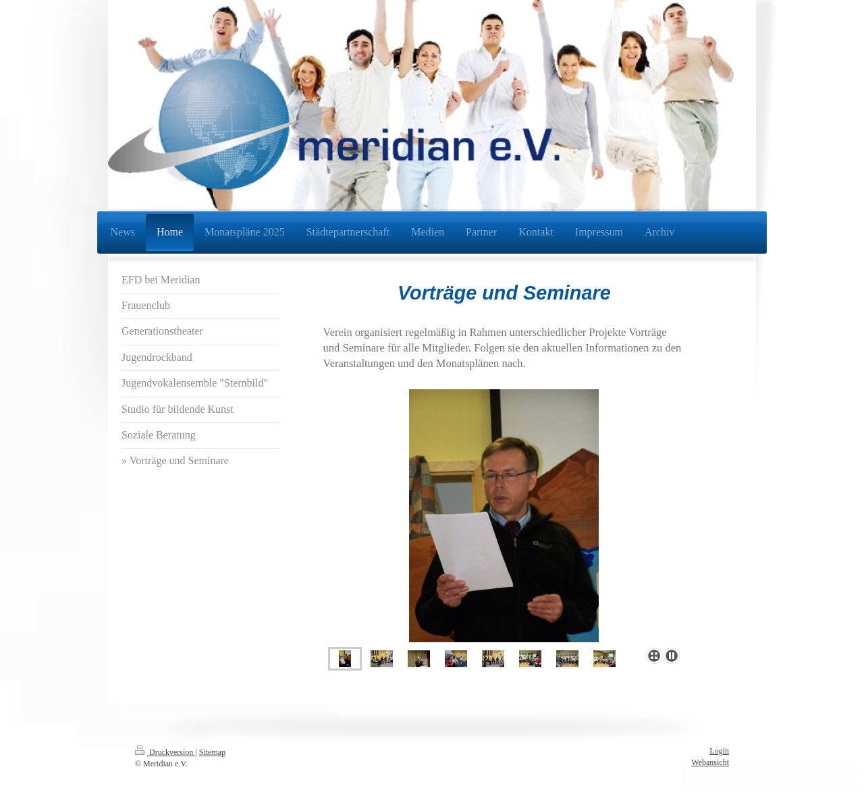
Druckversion (165, 752)
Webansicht (710, 762)
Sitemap (212, 752)
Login (719, 751)
